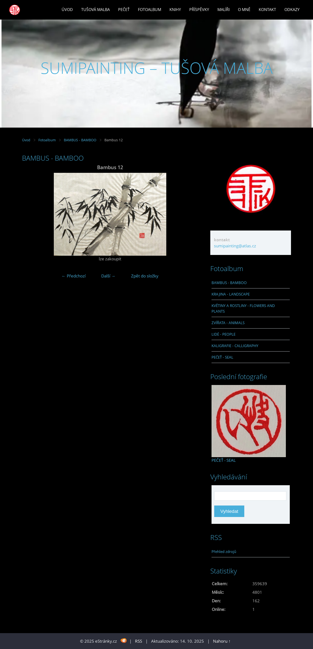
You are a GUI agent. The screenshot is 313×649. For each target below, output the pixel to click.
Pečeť (124, 9)
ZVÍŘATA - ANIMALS (228, 322)
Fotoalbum (149, 9)
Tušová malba (95, 9)
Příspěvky (199, 9)
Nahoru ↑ (222, 641)
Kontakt (267, 9)
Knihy (175, 9)
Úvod (67, 9)
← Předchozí (74, 276)
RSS (138, 641)
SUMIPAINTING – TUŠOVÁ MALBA (157, 67)
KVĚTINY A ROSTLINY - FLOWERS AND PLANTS (243, 308)
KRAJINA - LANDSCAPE (231, 294)
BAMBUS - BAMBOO (80, 140)
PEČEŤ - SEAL (222, 357)
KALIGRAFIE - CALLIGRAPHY (235, 345)
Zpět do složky (144, 276)
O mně (244, 9)
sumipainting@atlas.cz (235, 246)
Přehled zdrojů (224, 551)
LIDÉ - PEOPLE (223, 334)
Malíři (223, 9)
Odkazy (292, 9)
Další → (108, 276)
